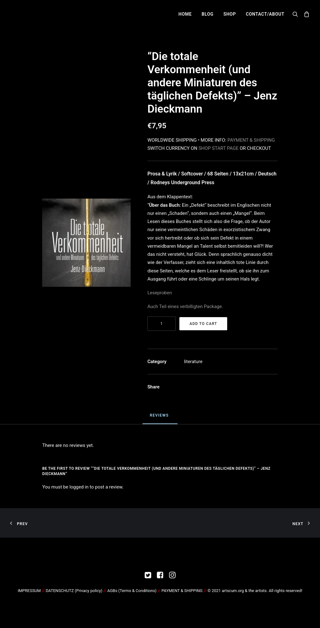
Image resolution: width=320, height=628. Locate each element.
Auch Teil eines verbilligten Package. (185, 306)
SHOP (229, 14)
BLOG (207, 14)
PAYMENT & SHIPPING (251, 140)
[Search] (296, 14)
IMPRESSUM (29, 590)
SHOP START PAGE (218, 148)
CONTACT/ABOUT (265, 14)
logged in (78, 487)
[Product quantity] (162, 324)
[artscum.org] (15, 13)
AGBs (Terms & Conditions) (132, 590)
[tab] (159, 418)
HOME (185, 14)
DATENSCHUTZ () (74, 590)
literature (193, 361)
